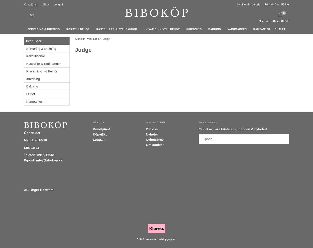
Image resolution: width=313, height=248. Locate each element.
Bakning (215, 29)
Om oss (152, 129)
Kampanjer (261, 29)
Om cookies (155, 145)
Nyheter (152, 134)
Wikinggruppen (167, 239)
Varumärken (238, 29)
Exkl (287, 21)
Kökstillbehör (79, 29)
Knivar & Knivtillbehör (163, 29)
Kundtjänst (30, 4)
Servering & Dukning (45, 29)
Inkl (278, 21)
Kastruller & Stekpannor (117, 29)
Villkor (45, 4)
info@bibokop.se (49, 160)
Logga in (59, 4)
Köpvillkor (101, 134)
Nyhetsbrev (155, 139)
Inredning (195, 29)
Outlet (280, 29)
